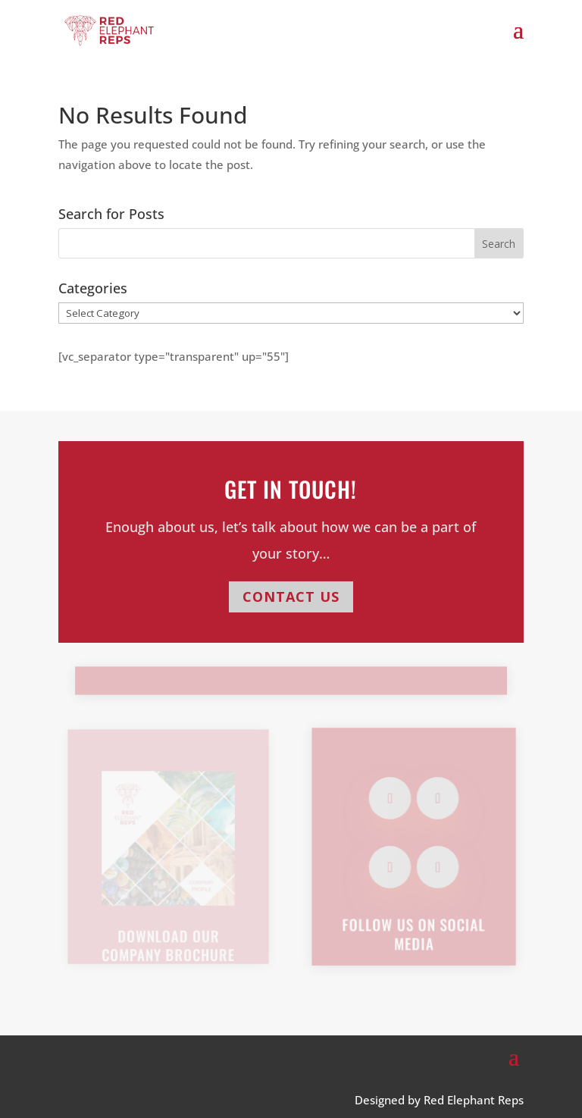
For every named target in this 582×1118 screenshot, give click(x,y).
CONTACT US (291, 596)
